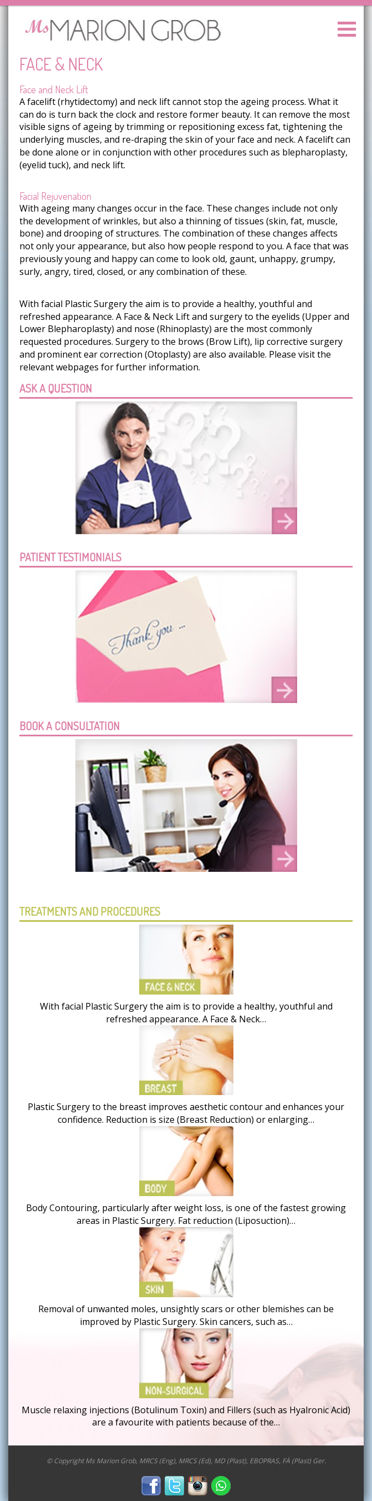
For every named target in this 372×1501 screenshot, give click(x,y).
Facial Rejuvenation (55, 196)
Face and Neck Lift (53, 89)
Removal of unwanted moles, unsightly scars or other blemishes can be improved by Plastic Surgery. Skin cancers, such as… (186, 1315)
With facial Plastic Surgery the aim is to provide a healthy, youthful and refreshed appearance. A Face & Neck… (186, 1012)
